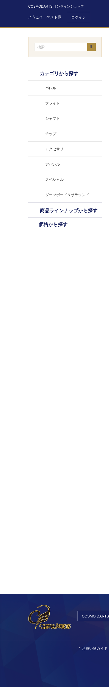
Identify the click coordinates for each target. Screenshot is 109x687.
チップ (50, 134)
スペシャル (54, 179)
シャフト (52, 118)
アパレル (52, 164)
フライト (52, 103)
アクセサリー (56, 149)
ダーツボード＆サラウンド (67, 195)
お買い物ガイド (95, 648)
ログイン (78, 17)
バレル (50, 88)
